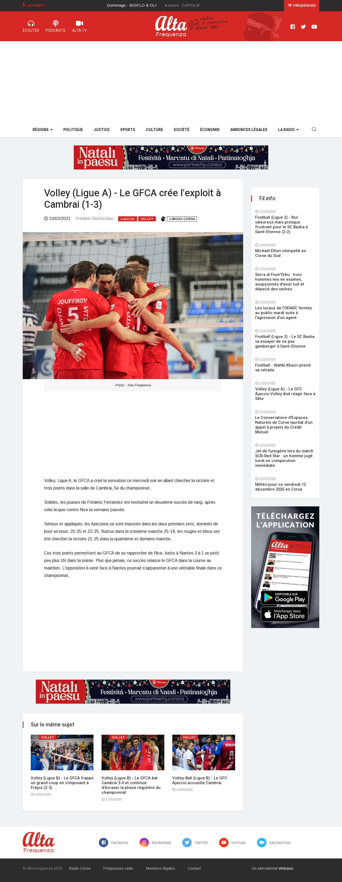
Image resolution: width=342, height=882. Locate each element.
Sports (127, 130)
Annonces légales (248, 130)
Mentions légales (160, 868)
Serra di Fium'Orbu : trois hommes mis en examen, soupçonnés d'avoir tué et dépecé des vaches (279, 282)
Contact (194, 868)
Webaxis (286, 868)
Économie (210, 130)
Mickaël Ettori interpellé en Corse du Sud (280, 253)
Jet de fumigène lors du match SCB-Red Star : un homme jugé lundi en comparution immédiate (284, 458)
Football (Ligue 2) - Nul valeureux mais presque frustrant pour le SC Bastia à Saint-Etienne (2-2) (281, 224)
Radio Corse (80, 868)
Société (181, 130)
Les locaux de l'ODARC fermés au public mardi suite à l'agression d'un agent (283, 313)
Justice (102, 130)
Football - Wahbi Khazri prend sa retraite (282, 367)
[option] (136, 5)
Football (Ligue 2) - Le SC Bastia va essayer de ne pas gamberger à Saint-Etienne (284, 341)
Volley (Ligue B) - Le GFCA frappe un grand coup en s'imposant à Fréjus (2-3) (62, 783)
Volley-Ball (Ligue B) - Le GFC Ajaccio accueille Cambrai (199, 780)
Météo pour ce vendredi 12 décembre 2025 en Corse (280, 487)
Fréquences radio (118, 868)
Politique (73, 130)
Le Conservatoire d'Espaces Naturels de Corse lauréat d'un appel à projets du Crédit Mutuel (284, 425)
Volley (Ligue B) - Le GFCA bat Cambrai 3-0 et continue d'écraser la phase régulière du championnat (131, 785)
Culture (154, 130)
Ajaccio (127, 219)
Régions (43, 130)
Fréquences (302, 5)
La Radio (288, 130)
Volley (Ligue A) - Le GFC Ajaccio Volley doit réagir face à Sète (285, 394)
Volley (147, 219)
